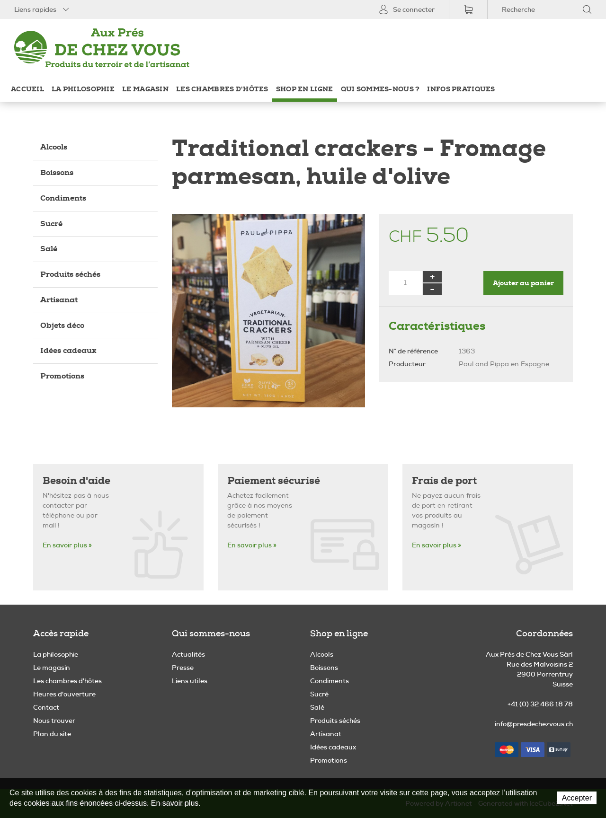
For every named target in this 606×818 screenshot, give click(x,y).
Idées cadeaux (68, 350)
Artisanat (59, 300)
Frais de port (444, 481)
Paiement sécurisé (273, 481)
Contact (46, 707)
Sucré (51, 224)
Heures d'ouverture (64, 694)
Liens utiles (189, 681)
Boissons (56, 172)
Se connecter (407, 9)
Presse (183, 667)
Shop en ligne (304, 89)
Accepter (577, 798)
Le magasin (145, 89)
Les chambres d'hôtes (222, 89)
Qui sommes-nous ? (380, 89)
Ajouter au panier (523, 283)
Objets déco (62, 325)
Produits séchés (70, 274)
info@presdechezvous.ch (534, 724)
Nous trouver (54, 720)
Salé (48, 249)
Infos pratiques (461, 89)
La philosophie (83, 89)
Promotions (62, 376)
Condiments (63, 198)
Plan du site (52, 734)
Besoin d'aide (76, 481)
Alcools (53, 147)
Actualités (188, 654)
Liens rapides (42, 9)
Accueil (27, 89)
